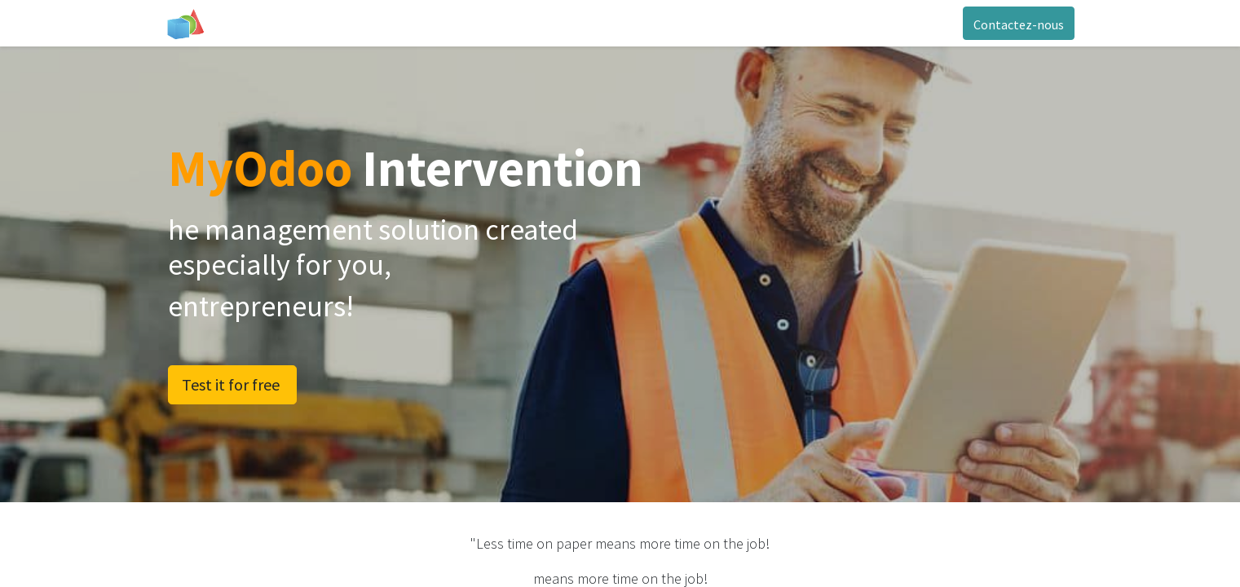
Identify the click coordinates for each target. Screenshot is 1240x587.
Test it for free (232, 384)
